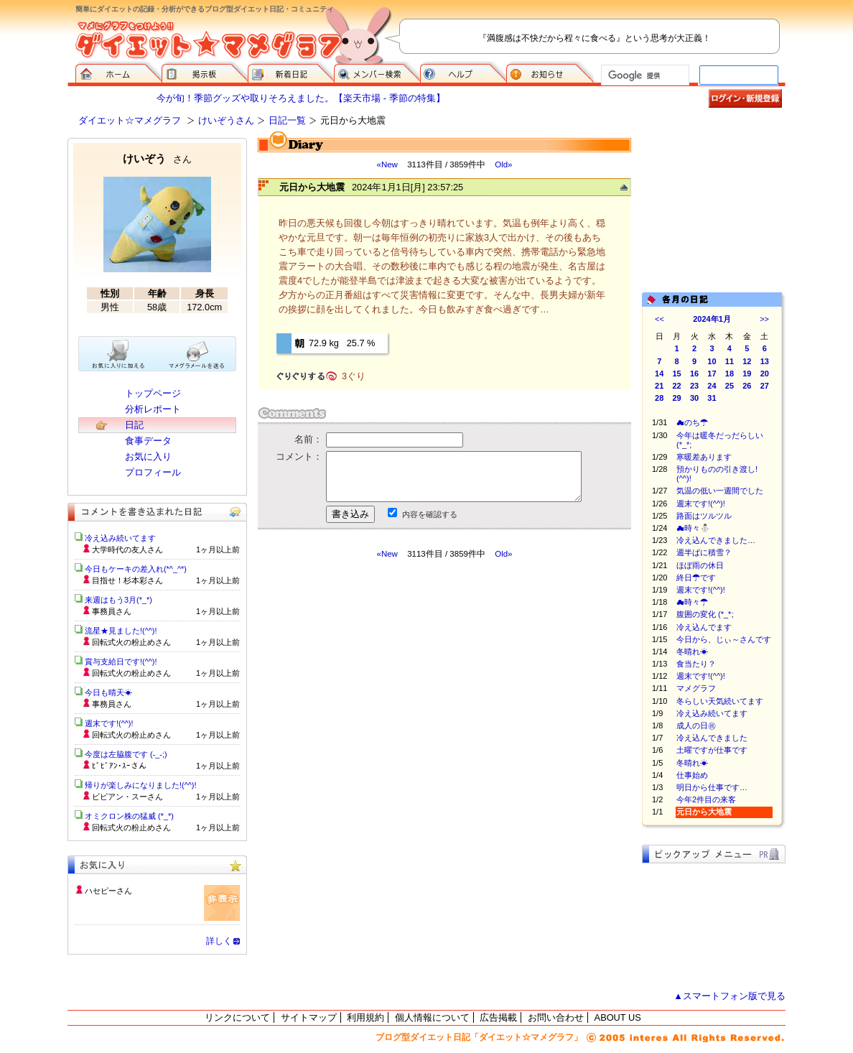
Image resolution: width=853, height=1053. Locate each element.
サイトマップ (309, 1017)
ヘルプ (463, 72)
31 (711, 398)
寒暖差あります (704, 457)
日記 (134, 424)
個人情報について (432, 1017)
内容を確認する (429, 514)
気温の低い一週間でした (719, 490)
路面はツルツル (704, 515)
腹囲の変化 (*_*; (704, 614)
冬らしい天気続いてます (719, 701)
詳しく (219, 941)
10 (711, 361)
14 (659, 373)
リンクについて (237, 1017)
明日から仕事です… (711, 787)
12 (746, 361)
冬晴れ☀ (692, 651)
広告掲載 (498, 1017)
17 (711, 373)
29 (677, 398)
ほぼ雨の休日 (700, 565)
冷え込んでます (704, 627)
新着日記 (291, 72)
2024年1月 (712, 319)
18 (729, 373)
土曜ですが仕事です (711, 750)
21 (659, 385)
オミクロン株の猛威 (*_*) (129, 816)
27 (764, 385)
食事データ (148, 440)
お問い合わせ (556, 1017)
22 (677, 385)
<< (659, 319)
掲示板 (205, 72)
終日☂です (696, 577)
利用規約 (365, 1017)
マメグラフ (696, 688)
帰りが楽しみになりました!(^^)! (141, 785)
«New (386, 164)
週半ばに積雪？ (704, 552)
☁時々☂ (692, 602)
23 (694, 385)
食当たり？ (696, 663)
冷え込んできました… (715, 540)
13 (764, 361)
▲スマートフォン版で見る (729, 996)
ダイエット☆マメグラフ (129, 120)
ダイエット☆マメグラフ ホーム (118, 72)
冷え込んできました (711, 737)
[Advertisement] (392, 688)
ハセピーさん (108, 890)
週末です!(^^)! (700, 503)
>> (764, 319)
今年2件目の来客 (706, 799)
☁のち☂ (692, 422)
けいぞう (157, 158)
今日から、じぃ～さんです (723, 639)
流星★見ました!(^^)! (121, 630)
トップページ (153, 393)
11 (729, 361)
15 (677, 373)
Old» (503, 164)
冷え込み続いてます (711, 713)
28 (659, 398)
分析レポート (153, 409)
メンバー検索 (377, 72)
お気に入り (148, 456)
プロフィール (153, 472)
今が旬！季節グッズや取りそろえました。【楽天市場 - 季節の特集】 (300, 98)
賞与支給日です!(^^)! (126, 661)
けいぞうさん (226, 120)
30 (694, 398)
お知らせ (550, 72)
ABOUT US (618, 1017)
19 (746, 373)
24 (711, 385)
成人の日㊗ (696, 725)
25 (729, 385)
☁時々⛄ (693, 528)
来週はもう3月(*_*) (118, 599)
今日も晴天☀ (108, 692)
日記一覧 (287, 120)
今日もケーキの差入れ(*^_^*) (136, 569)
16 (694, 373)
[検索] (643, 75)
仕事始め (692, 775)
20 (764, 373)
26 (746, 385)
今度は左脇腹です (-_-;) (126, 754)
